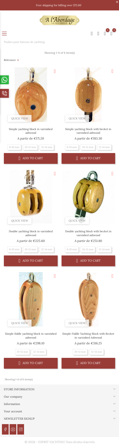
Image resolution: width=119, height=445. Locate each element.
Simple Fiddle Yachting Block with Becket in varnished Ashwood (88, 335)
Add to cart (31, 158)
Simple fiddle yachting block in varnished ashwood (31, 335)
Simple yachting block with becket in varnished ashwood (88, 131)
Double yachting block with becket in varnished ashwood (88, 233)
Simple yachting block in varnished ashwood (30, 131)
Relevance (10, 60)
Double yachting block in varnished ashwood (31, 233)
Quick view (19, 118)
